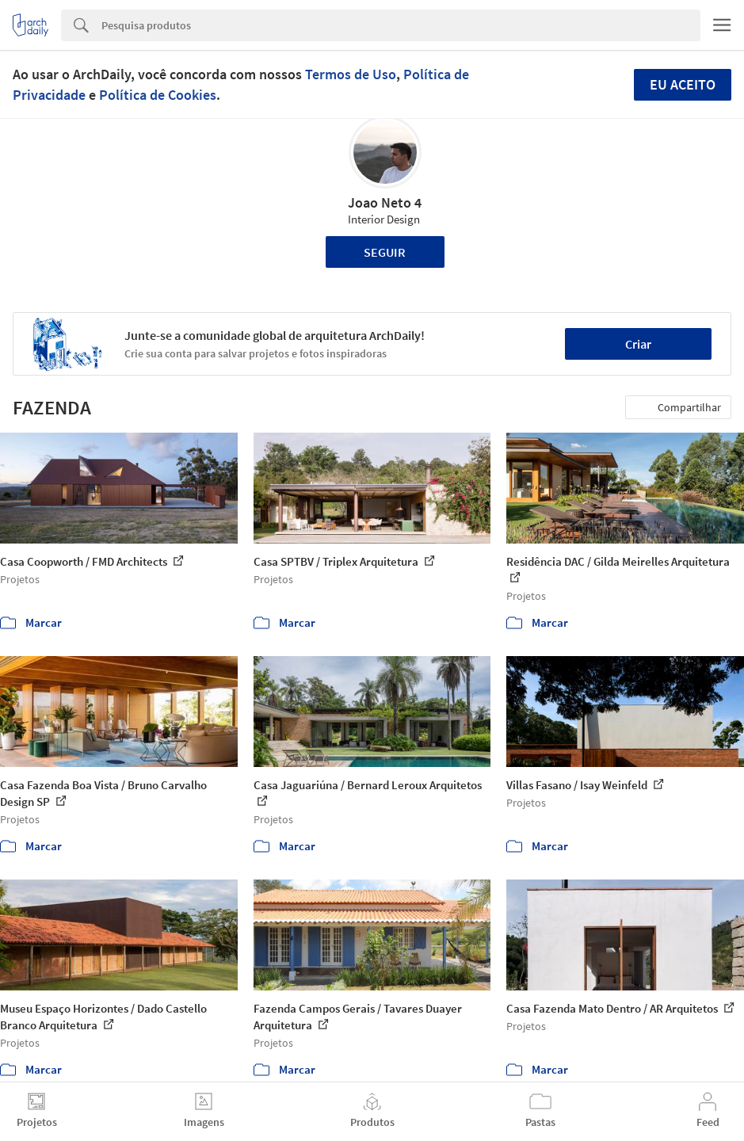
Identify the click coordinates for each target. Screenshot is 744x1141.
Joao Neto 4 (385, 202)
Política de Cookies (157, 95)
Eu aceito (682, 84)
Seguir (385, 252)
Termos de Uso (350, 74)
